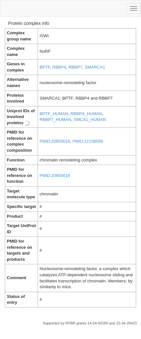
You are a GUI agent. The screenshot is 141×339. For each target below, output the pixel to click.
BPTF (45, 67)
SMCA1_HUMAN (90, 119)
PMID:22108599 (87, 141)
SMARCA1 (95, 67)
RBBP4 (59, 67)
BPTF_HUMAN (54, 113)
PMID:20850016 (55, 141)
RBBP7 (76, 67)
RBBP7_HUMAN (55, 119)
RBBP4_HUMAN (86, 113)
